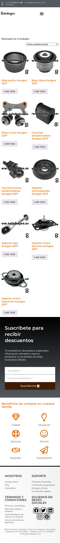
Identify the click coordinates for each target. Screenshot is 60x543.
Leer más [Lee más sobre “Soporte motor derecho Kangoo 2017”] (39, 257)
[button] (42, 14)
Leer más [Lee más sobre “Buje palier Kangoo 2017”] (9, 91)
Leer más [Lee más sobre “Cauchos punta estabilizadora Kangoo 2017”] (9, 201)
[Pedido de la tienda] (42, 44)
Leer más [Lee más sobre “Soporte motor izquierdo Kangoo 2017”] (9, 312)
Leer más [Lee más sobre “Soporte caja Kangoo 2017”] (9, 254)
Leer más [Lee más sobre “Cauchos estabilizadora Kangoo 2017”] (39, 146)
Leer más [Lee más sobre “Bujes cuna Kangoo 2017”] (9, 143)
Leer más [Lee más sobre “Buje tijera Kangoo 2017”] (39, 91)
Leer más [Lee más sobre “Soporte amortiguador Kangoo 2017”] (39, 201)
